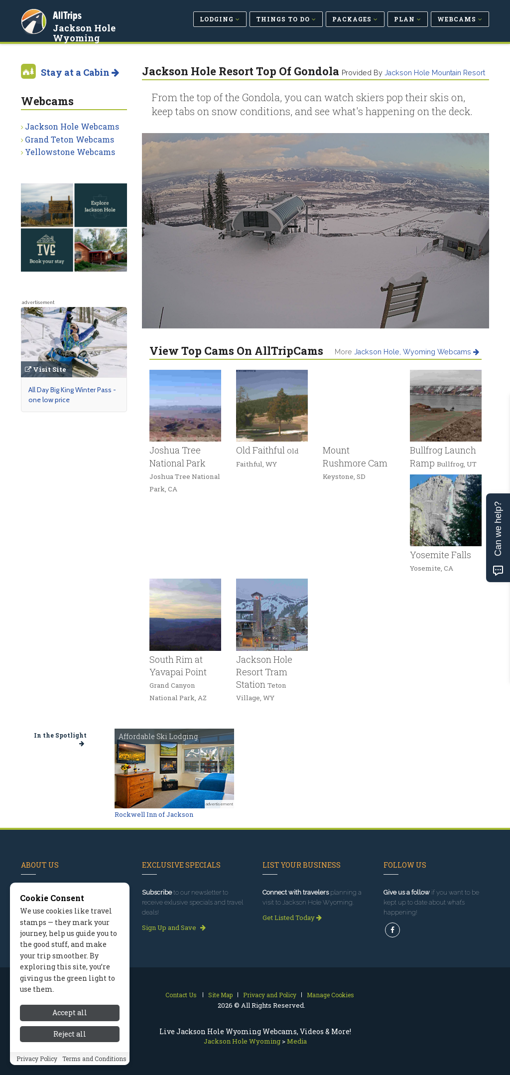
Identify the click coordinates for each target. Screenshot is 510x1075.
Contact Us (181, 995)
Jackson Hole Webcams (72, 126)
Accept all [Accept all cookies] (69, 1045)
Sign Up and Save (174, 927)
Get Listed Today (292, 917)
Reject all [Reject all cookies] (69, 1066)
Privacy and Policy (269, 995)
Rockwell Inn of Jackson (154, 814)
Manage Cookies (330, 995)
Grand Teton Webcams (69, 139)
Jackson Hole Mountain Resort (434, 73)
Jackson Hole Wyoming (85, 32)
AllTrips (68, 14)
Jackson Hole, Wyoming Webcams (416, 352)
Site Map (220, 995)
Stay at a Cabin (80, 72)
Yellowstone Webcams (70, 152)
